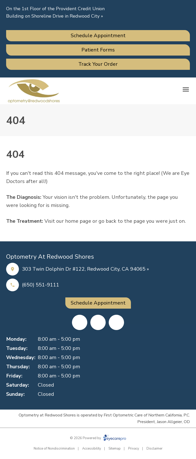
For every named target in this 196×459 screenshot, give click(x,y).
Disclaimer (154, 448)
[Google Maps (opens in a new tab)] (116, 322)
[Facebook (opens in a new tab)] (79, 322)
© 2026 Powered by (98, 438)
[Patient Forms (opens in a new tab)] (98, 50)
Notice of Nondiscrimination (54, 448)
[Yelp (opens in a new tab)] (98, 322)
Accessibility (91, 448)
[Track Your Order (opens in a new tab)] (98, 64)
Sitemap (114, 448)
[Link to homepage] (33, 90)
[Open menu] (186, 89)
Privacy (133, 448)
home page (78, 221)
